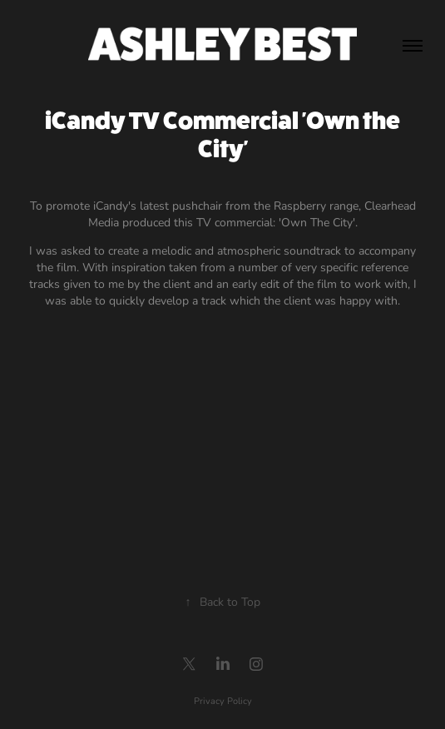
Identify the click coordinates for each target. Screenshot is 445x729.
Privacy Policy (223, 700)
